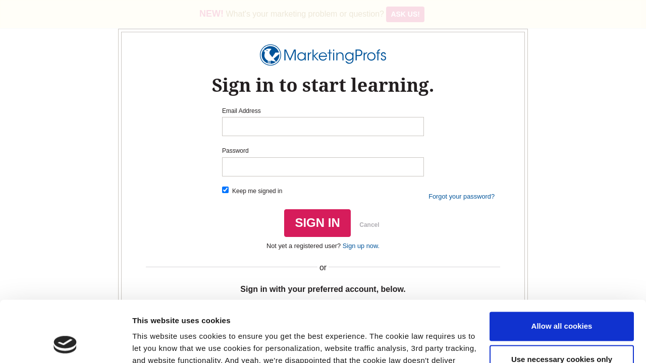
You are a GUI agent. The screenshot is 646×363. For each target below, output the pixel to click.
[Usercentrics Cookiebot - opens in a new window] (65, 343)
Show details (155, 343)
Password (235, 150)
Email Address (241, 110)
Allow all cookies (562, 269)
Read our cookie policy (248, 315)
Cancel (369, 224)
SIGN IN (317, 222)
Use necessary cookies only (561, 301)
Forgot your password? (461, 196)
